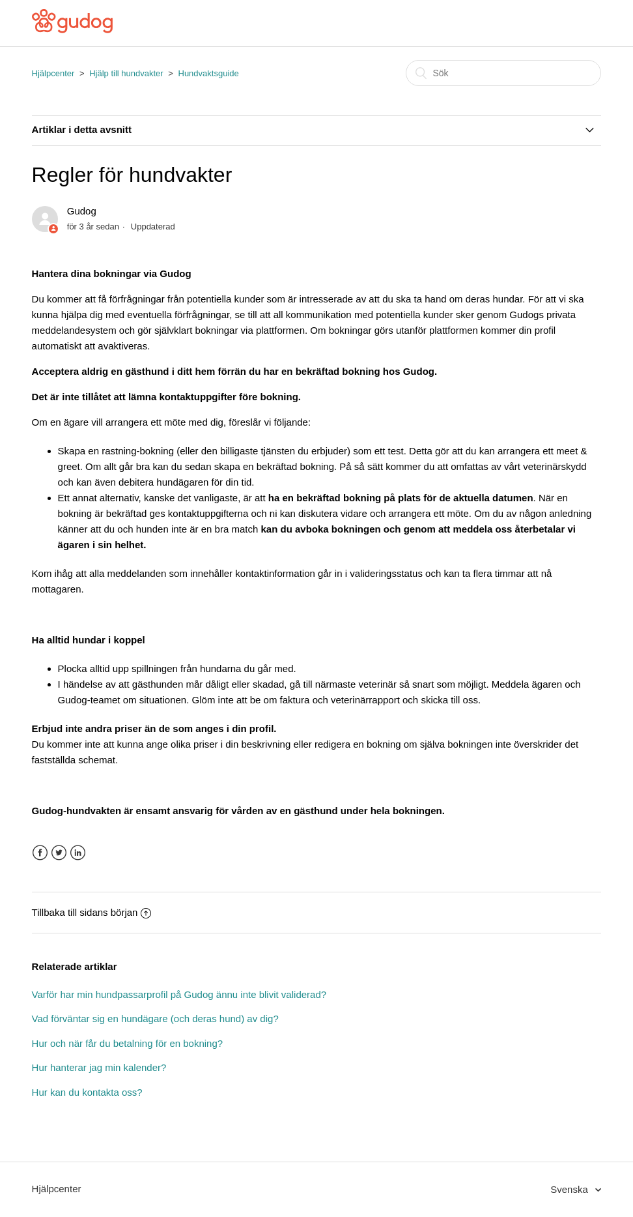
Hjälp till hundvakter (126, 73)
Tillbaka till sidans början (92, 912)
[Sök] (503, 73)
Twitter (59, 853)
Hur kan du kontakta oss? (87, 1092)
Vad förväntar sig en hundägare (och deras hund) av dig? (155, 1018)
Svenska (570, 1189)
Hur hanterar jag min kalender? (99, 1067)
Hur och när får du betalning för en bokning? (127, 1043)
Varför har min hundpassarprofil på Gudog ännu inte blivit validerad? (179, 994)
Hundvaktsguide (208, 73)
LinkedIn (78, 853)
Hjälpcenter (53, 73)
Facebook (40, 853)
